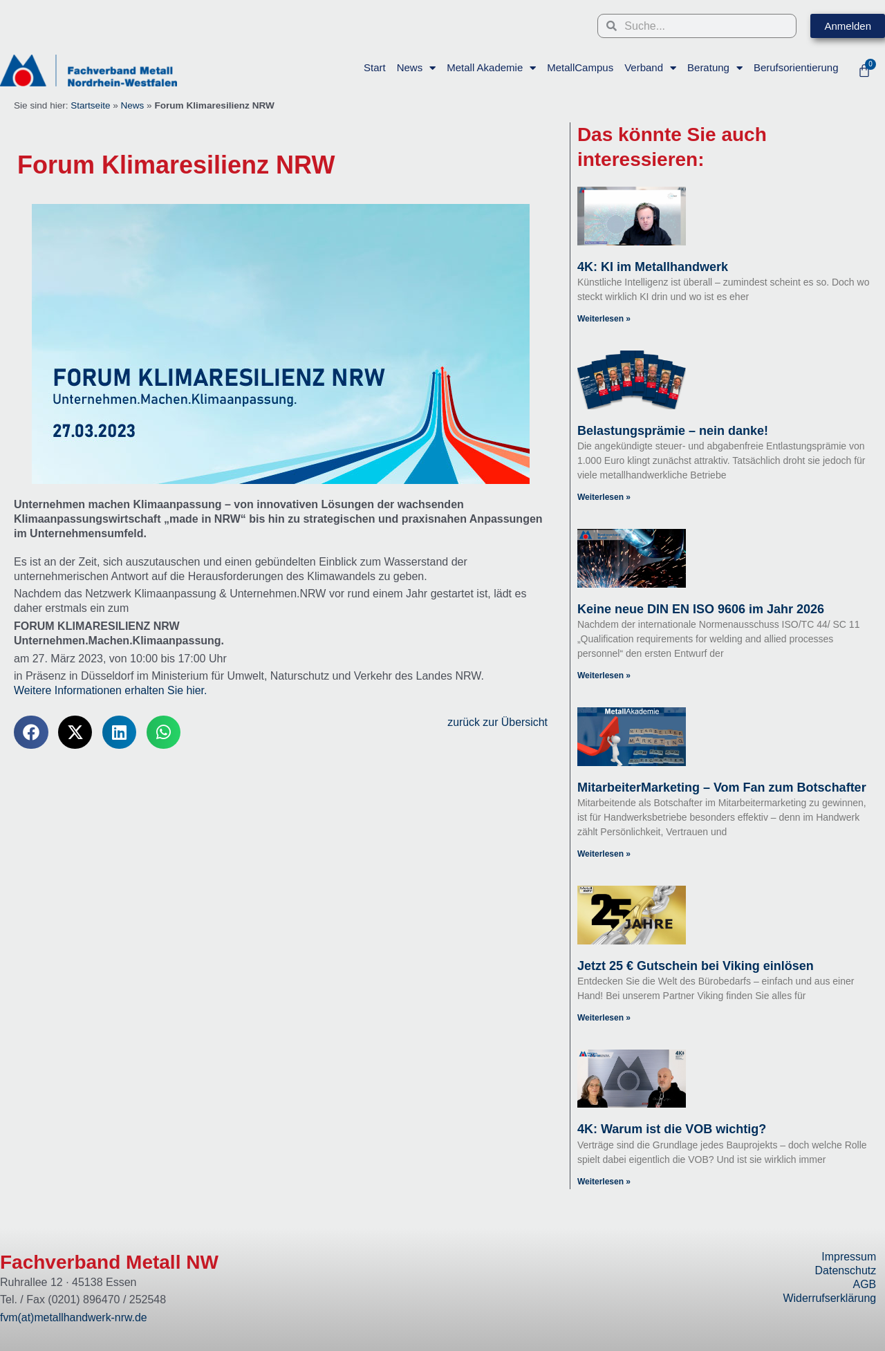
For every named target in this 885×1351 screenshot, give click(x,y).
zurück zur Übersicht (496, 722)
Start (375, 67)
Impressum (848, 1257)
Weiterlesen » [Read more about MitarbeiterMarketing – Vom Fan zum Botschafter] (604, 854)
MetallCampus (580, 67)
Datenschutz (845, 1270)
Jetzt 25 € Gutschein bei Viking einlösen (695, 966)
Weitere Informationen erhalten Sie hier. (111, 690)
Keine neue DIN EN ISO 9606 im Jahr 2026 (700, 609)
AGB (864, 1284)
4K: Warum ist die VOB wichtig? (671, 1130)
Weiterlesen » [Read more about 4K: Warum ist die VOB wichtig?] (604, 1182)
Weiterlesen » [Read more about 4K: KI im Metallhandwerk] (604, 319)
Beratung (715, 68)
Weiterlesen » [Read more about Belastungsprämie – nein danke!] (604, 497)
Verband (650, 68)
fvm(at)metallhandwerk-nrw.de (74, 1317)
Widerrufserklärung (829, 1298)
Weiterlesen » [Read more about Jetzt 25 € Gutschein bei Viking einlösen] (604, 1018)
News (416, 68)
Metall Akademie (491, 68)
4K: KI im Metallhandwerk (652, 267)
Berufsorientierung (795, 67)
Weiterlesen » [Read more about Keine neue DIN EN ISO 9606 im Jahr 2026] (604, 675)
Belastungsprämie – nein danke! (672, 431)
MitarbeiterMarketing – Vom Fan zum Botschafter (721, 787)
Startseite (90, 105)
